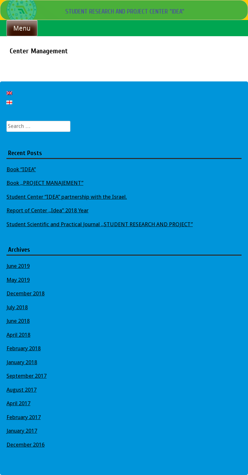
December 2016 (25, 444)
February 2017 (23, 417)
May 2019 (18, 280)
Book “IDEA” (21, 169)
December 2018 (25, 293)
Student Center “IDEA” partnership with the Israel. (66, 197)
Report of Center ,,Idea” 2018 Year (47, 210)
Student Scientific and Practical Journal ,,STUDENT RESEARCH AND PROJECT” (99, 224)
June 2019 (18, 266)
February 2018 (23, 348)
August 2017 (21, 389)
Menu (22, 28)
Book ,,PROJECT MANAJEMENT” (44, 183)
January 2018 (21, 362)
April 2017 (18, 403)
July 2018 (17, 307)
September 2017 (26, 376)
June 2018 (18, 321)
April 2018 (18, 335)
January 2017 (21, 431)
